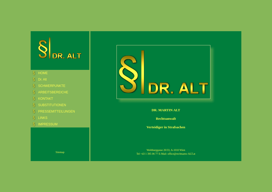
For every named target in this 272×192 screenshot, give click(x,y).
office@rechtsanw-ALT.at (181, 153)
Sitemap (60, 152)
